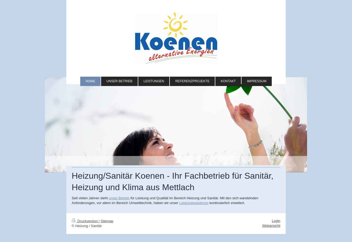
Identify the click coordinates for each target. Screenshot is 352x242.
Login (276, 221)
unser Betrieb (119, 198)
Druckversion (85, 221)
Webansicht (271, 226)
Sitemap (107, 221)
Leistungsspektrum (193, 203)
